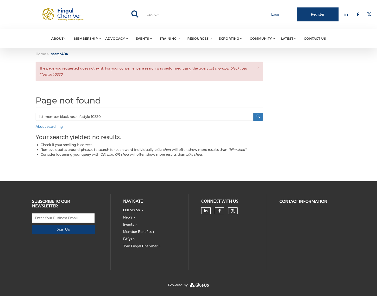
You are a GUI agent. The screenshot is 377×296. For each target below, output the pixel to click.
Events (128, 224)
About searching (49, 126)
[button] (258, 67)
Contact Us (315, 38)
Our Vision (131, 210)
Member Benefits (137, 232)
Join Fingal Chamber (140, 246)
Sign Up (63, 229)
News (127, 217)
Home (41, 54)
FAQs (127, 239)
